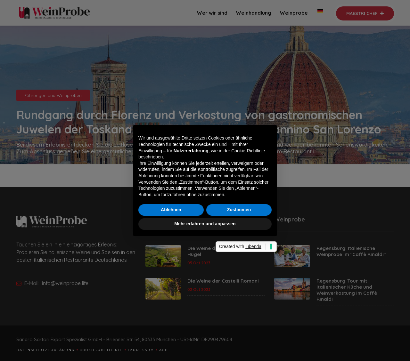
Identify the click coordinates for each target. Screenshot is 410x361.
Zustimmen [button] (239, 209)
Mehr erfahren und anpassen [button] (204, 223)
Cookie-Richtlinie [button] (248, 150)
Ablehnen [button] (171, 209)
